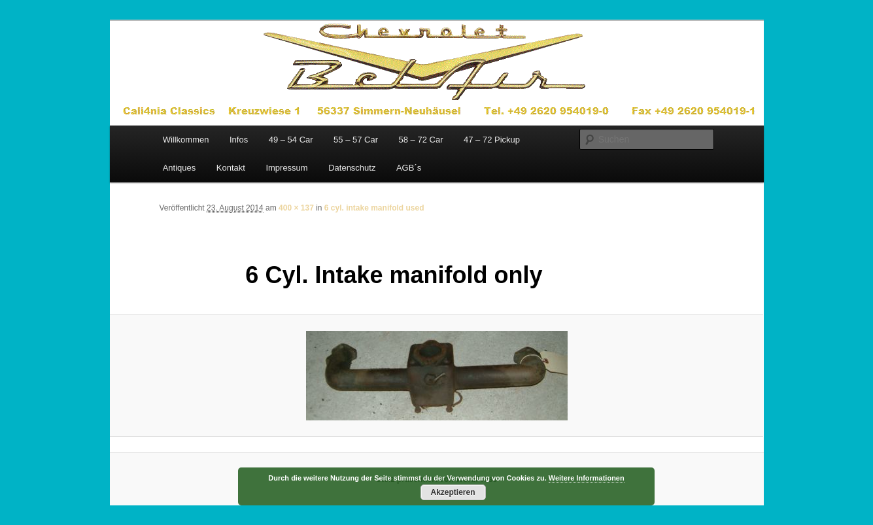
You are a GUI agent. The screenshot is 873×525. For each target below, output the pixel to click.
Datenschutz (351, 168)
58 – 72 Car (421, 139)
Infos (239, 139)
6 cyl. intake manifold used (374, 207)
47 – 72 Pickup (492, 139)
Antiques (179, 168)
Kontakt (230, 168)
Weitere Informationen (587, 478)
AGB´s (408, 168)
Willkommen (186, 139)
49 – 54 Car (291, 139)
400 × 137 (296, 207)
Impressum (286, 168)
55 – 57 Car (356, 139)
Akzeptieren (452, 492)
